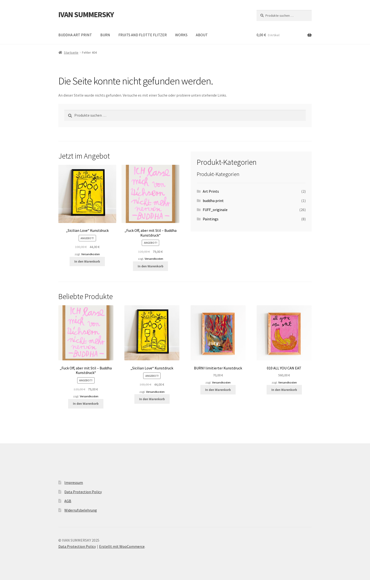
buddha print (213, 200)
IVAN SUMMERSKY (86, 14)
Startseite (71, 52)
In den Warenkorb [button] (87, 261)
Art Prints (211, 191)
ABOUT (202, 34)
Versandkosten (90, 254)
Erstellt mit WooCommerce (122, 546)
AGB (67, 500)
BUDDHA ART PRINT (75, 34)
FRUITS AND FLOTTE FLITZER (142, 34)
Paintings (210, 219)
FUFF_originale (215, 209)
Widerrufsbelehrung (80, 510)
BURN (105, 34)
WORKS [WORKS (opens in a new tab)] (181, 34)
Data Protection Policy (83, 491)
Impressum (73, 482)
